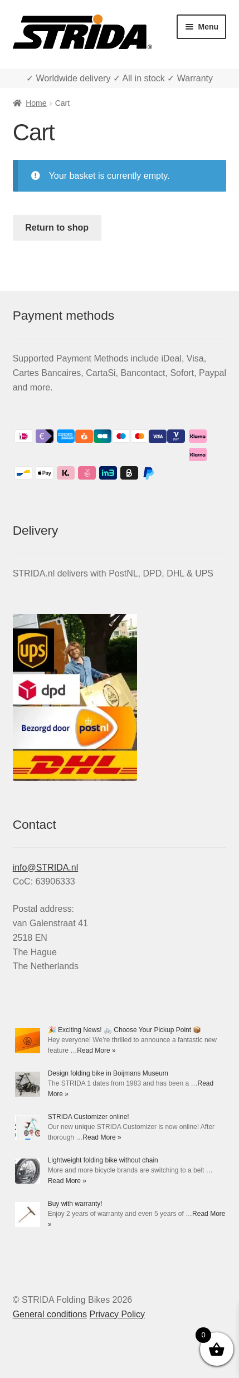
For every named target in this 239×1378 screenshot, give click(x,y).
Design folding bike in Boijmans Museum (108, 1073)
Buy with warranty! (75, 1204)
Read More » (96, 1050)
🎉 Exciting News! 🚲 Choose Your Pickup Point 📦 (125, 1030)
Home (36, 103)
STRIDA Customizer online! (88, 1117)
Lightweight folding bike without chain (103, 1160)
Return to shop (57, 227)
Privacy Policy (117, 1314)
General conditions (50, 1314)
